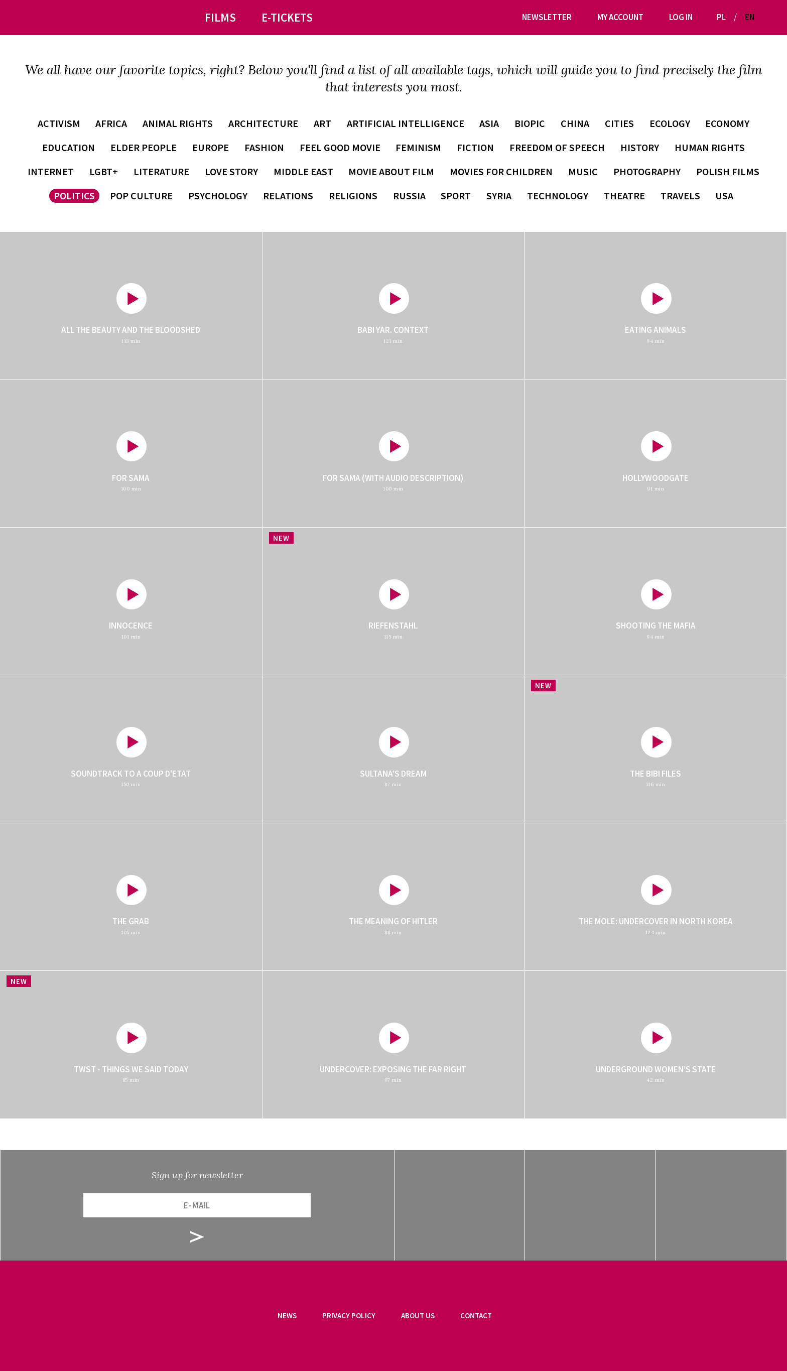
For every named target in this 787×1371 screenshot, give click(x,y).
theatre (624, 195)
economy (727, 123)
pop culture (141, 195)
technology (557, 195)
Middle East (303, 171)
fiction (475, 147)
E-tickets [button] (287, 17)
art (322, 123)
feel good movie (340, 147)
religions (353, 195)
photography (647, 171)
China (575, 123)
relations (288, 195)
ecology (669, 123)
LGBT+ (103, 171)
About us (418, 1315)
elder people (143, 147)
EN (749, 17)
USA (724, 195)
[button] (766, 17)
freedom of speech (557, 147)
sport (456, 195)
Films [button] (220, 17)
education (68, 147)
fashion (264, 147)
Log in (681, 17)
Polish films (727, 171)
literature (161, 171)
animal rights (178, 123)
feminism (418, 147)
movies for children (501, 171)
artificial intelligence (405, 123)
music (583, 171)
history (639, 147)
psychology (217, 195)
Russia (409, 195)
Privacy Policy (348, 1315)
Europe (210, 147)
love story (231, 171)
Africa (111, 123)
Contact (476, 1315)
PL (721, 17)
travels (680, 195)
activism (59, 123)
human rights (710, 147)
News (287, 1315)
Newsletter (547, 17)
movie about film (391, 171)
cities (619, 123)
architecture (263, 123)
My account (620, 17)
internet (51, 171)
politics (74, 195)
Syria (498, 195)
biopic (529, 123)
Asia (489, 123)
